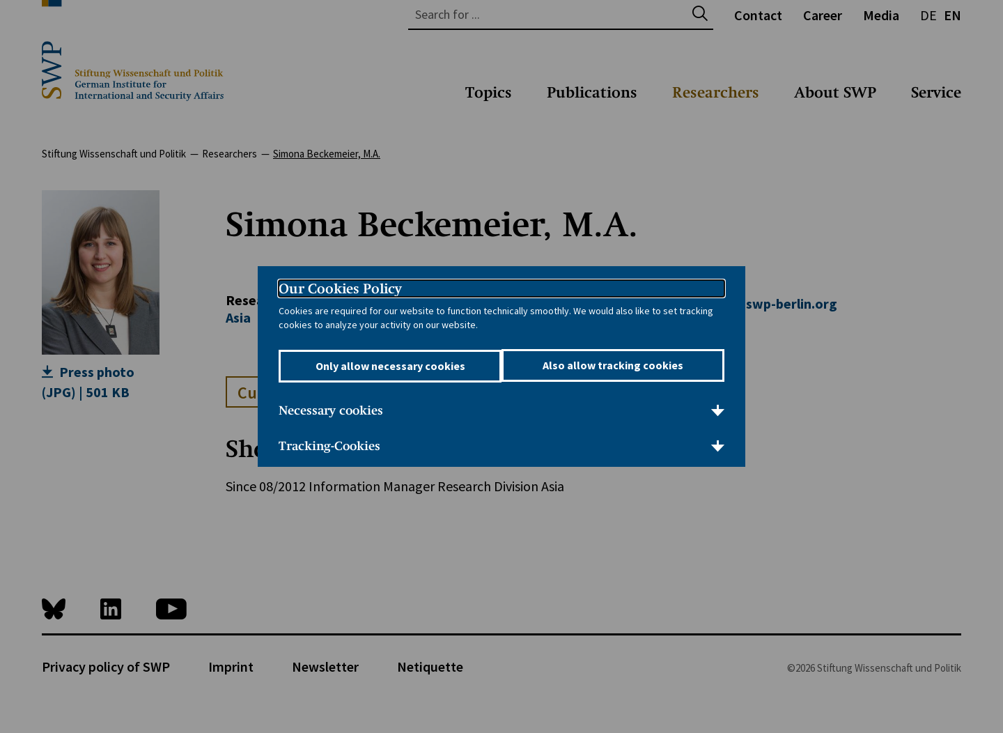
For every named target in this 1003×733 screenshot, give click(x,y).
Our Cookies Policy (340, 288)
